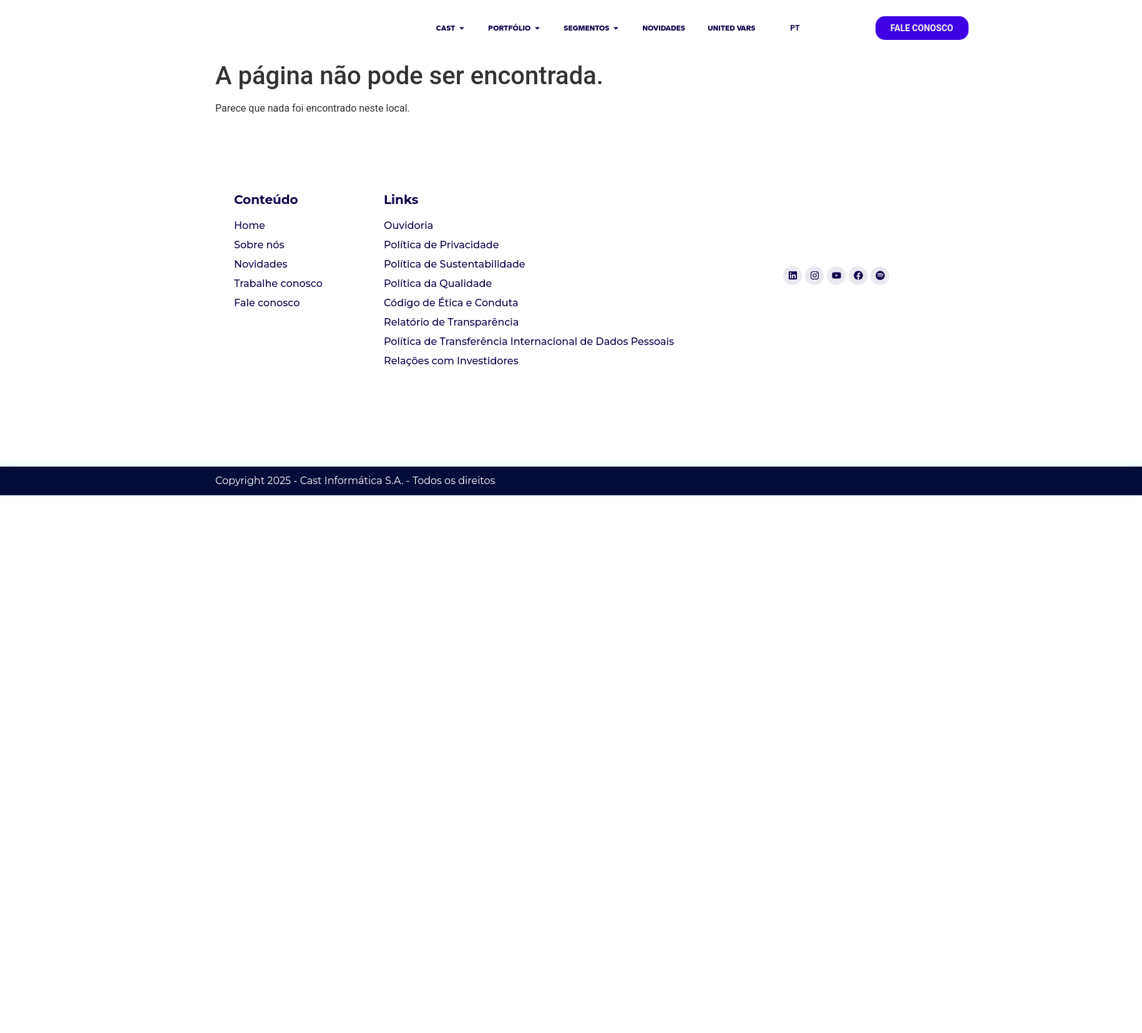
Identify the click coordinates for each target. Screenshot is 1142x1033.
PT (794, 28)
